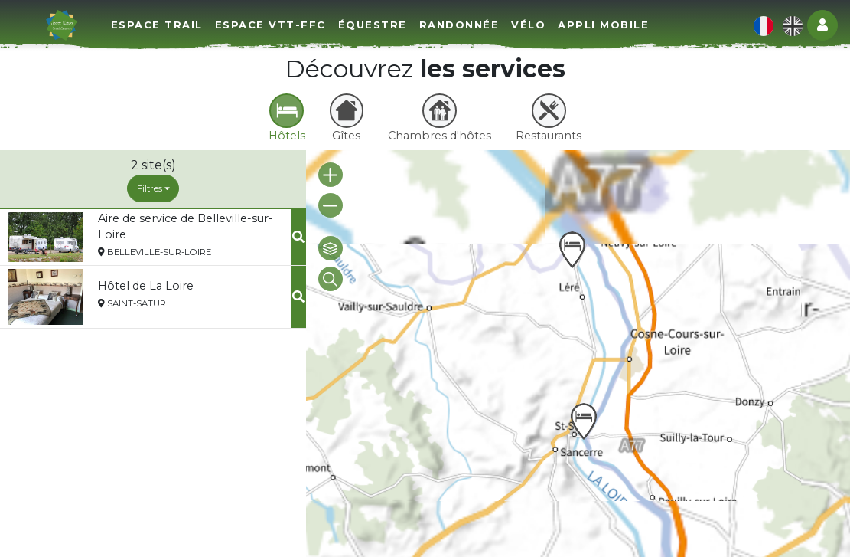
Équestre (372, 24)
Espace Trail (157, 24)
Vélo (528, 24)
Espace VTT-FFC (270, 24)
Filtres (153, 188)
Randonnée (459, 24)
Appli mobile (603, 24)
